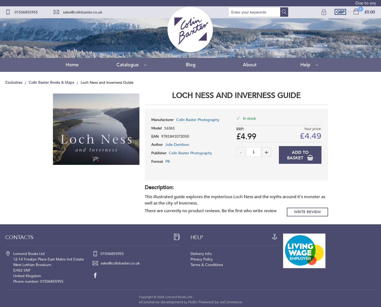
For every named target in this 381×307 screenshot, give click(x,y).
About (250, 65)
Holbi (192, 302)
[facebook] (98, 275)
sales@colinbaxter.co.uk (82, 12)
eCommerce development (161, 302)
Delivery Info (201, 253)
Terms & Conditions (206, 264)
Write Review (307, 212)
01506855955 (26, 12)
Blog (191, 65)
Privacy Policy (201, 259)
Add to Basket (298, 155)
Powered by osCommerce (220, 302)
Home (72, 65)
